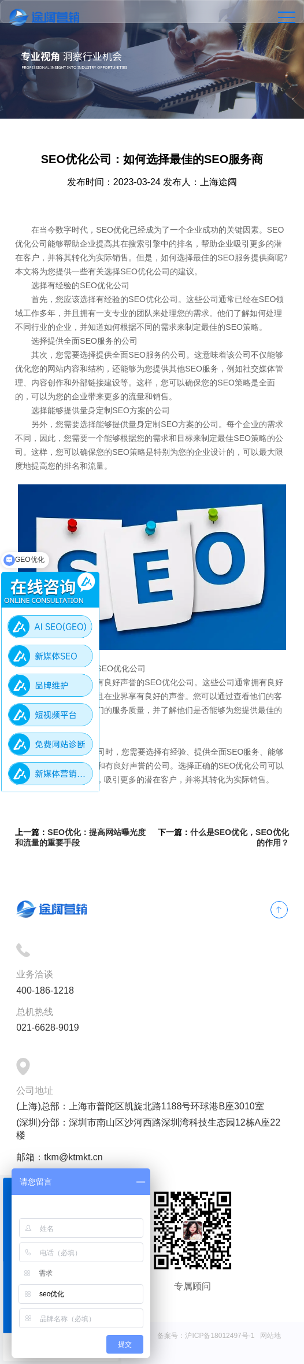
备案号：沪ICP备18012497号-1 (205, 1336)
